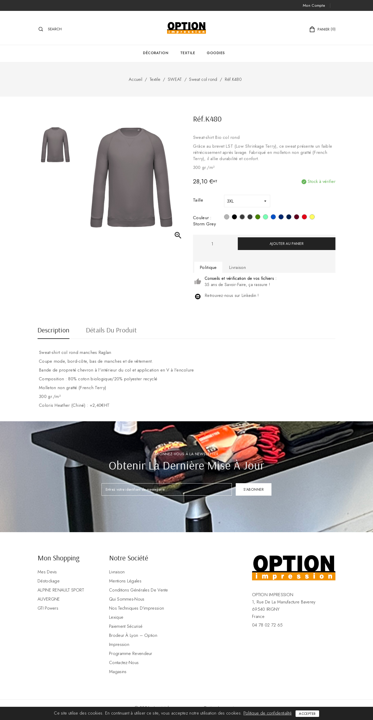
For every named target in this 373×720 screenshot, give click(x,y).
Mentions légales (125, 581)
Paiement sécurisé (125, 626)
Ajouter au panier (287, 243)
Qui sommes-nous (127, 599)
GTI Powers (48, 608)
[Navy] (281, 217)
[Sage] (265, 217)
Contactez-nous (124, 662)
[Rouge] (304, 217)
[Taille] (247, 201)
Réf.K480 (233, 79)
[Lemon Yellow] (312, 217)
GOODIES (216, 52)
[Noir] (234, 217)
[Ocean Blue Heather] (273, 217)
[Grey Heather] (250, 217)
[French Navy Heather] (288, 217)
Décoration (155, 52)
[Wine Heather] (296, 217)
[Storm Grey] (242, 217)
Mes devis (47, 572)
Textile (187, 52)
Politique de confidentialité (267, 713)
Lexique (116, 617)
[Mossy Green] (257, 217)
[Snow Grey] (226, 217)
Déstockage (49, 581)
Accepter (307, 713)
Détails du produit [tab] (111, 330)
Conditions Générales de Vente (138, 590)
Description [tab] (53, 330)
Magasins (117, 671)
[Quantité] (212, 243)
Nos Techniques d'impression (136, 608)
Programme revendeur (130, 653)
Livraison (117, 572)
